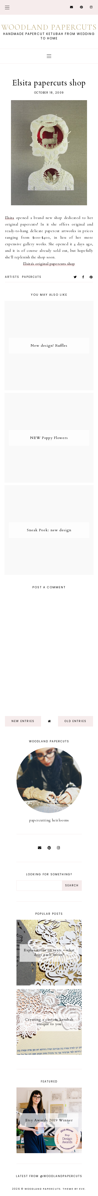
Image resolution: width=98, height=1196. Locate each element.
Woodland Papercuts (49, 27)
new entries (22, 721)
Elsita (9, 217)
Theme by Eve (74, 1188)
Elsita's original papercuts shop (49, 263)
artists (12, 277)
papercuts (32, 277)
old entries (76, 721)
